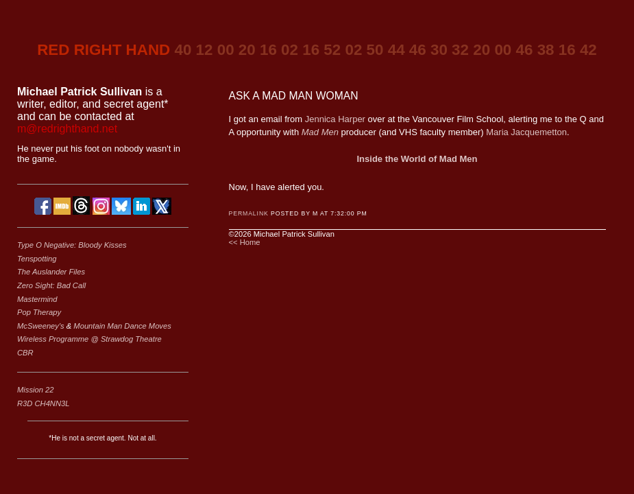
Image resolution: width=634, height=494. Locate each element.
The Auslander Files (51, 272)
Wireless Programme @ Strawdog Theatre (89, 339)
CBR (25, 353)
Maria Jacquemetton (526, 132)
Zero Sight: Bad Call (51, 285)
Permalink (249, 213)
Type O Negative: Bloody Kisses (72, 245)
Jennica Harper (335, 119)
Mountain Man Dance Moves (122, 326)
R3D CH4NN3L (43, 403)
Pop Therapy (39, 312)
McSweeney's (41, 326)
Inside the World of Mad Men (417, 159)
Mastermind (37, 299)
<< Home (244, 242)
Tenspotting (36, 259)
